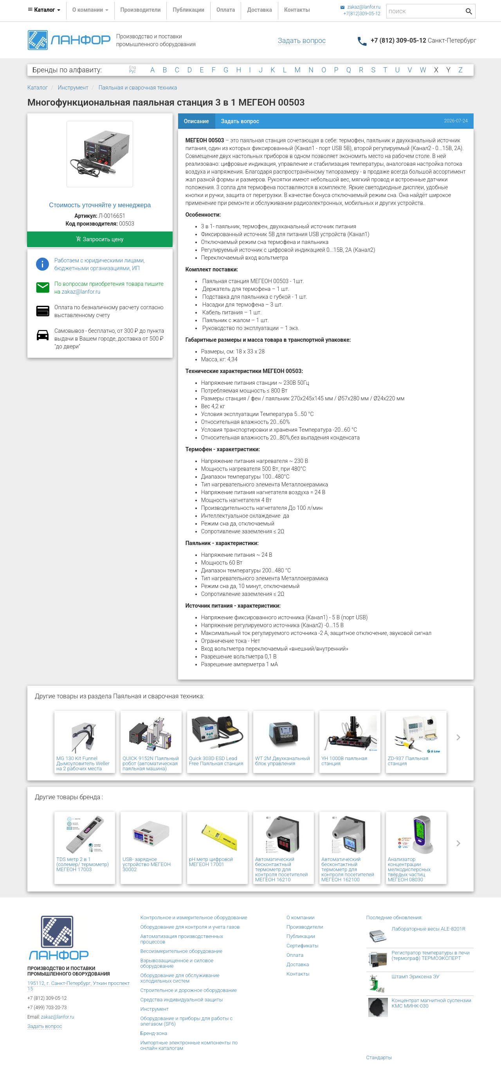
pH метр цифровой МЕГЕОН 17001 (211, 861)
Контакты (297, 10)
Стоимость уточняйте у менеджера (100, 205)
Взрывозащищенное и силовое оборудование (177, 963)
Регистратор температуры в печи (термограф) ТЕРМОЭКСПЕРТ (431, 955)
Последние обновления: (394, 917)
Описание (196, 121)
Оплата (225, 10)
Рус (132, 72)
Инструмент (73, 87)
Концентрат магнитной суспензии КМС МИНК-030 (432, 1003)
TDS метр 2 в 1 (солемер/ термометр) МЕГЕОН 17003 (82, 864)
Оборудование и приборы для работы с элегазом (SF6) (187, 1021)
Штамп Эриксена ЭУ (416, 976)
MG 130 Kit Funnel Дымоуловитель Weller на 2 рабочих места (83, 763)
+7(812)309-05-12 (361, 13)
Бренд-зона (154, 1033)
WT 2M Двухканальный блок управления (282, 760)
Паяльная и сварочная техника (138, 87)
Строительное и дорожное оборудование (189, 990)
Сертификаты (303, 946)
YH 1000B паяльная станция (344, 760)
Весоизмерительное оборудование (181, 951)
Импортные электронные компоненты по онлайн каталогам (189, 1045)
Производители (141, 10)
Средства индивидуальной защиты (182, 1000)
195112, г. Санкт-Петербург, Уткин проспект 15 (78, 986)
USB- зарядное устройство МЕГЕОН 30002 (147, 864)
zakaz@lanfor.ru (360, 7)
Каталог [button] (43, 10)
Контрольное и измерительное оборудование (194, 917)
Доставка (259, 10)
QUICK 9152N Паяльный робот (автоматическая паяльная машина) (151, 763)
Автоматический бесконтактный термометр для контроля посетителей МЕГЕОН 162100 (347, 869)
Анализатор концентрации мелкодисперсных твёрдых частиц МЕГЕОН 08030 (409, 869)
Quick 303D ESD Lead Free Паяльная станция (216, 760)
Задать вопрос (302, 40)
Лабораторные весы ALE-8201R (429, 929)
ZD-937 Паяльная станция (408, 760)
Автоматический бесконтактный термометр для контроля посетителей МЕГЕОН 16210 (281, 869)
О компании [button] (90, 10)
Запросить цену (99, 239)
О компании (301, 917)
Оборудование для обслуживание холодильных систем (180, 978)
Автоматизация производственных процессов (182, 939)
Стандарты (379, 1057)
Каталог (37, 87)
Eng (132, 68)
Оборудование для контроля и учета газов (190, 927)
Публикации (188, 10)
